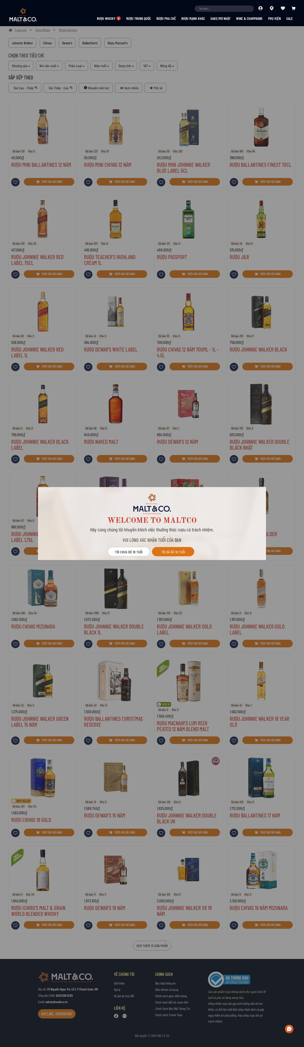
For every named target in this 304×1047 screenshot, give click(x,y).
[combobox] (224, 8)
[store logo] (30, 15)
